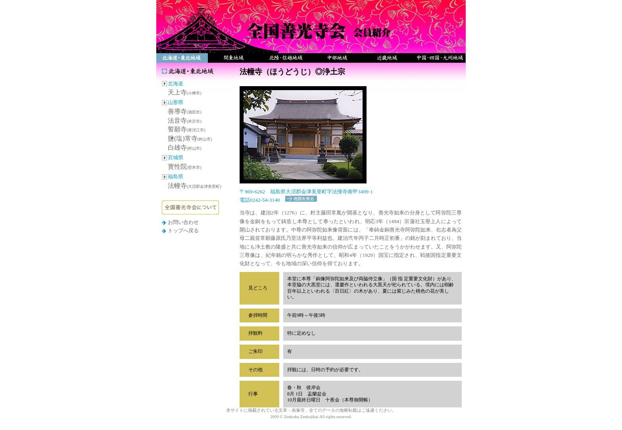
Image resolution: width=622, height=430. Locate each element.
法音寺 (185, 120)
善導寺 (185, 111)
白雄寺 (185, 147)
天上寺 (185, 92)
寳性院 (185, 166)
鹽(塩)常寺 (190, 138)
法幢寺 (194, 185)
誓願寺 (186, 129)
